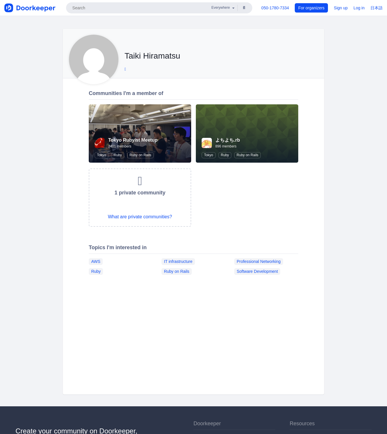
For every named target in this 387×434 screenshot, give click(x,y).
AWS (95, 261)
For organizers (311, 8)
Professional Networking (259, 261)
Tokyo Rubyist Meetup (133, 140)
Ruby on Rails (140, 155)
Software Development (257, 271)
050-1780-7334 (275, 8)
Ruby (118, 155)
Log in (359, 8)
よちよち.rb (227, 140)
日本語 (376, 8)
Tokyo (101, 155)
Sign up (340, 8)
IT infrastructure (178, 261)
